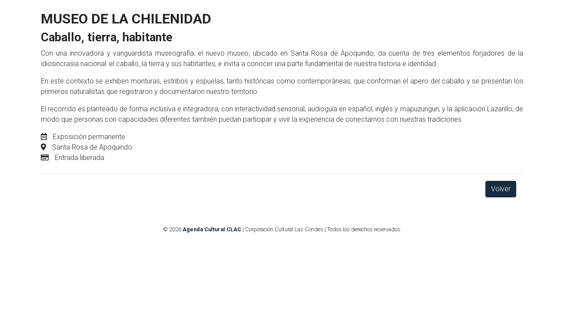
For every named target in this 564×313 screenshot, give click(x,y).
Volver (501, 189)
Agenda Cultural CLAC (211, 229)
